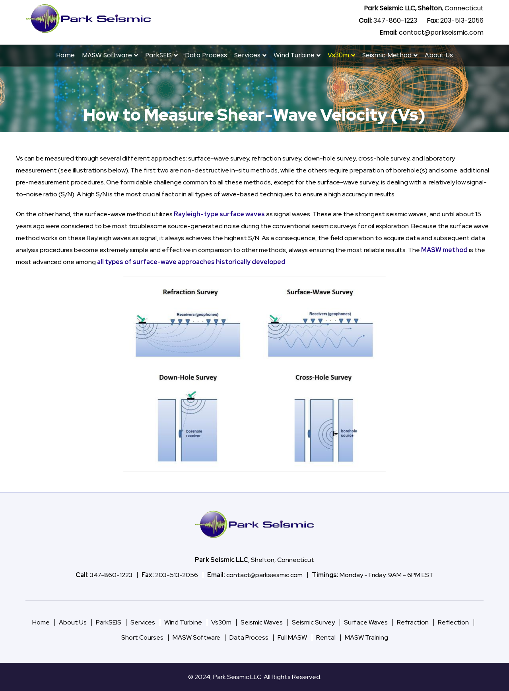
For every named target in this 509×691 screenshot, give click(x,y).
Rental (326, 637)
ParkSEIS (158, 55)
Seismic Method (387, 55)
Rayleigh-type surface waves (219, 214)
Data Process (206, 55)
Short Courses (142, 637)
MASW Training (366, 637)
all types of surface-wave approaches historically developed (191, 262)
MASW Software (107, 55)
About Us (439, 55)
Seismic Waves (262, 622)
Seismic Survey (313, 622)
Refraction (413, 622)
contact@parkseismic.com (441, 32)
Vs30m (338, 55)
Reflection (453, 622)
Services (247, 55)
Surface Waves (366, 622)
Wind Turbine (294, 55)
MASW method (444, 250)
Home (65, 55)
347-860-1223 (395, 20)
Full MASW (292, 637)
